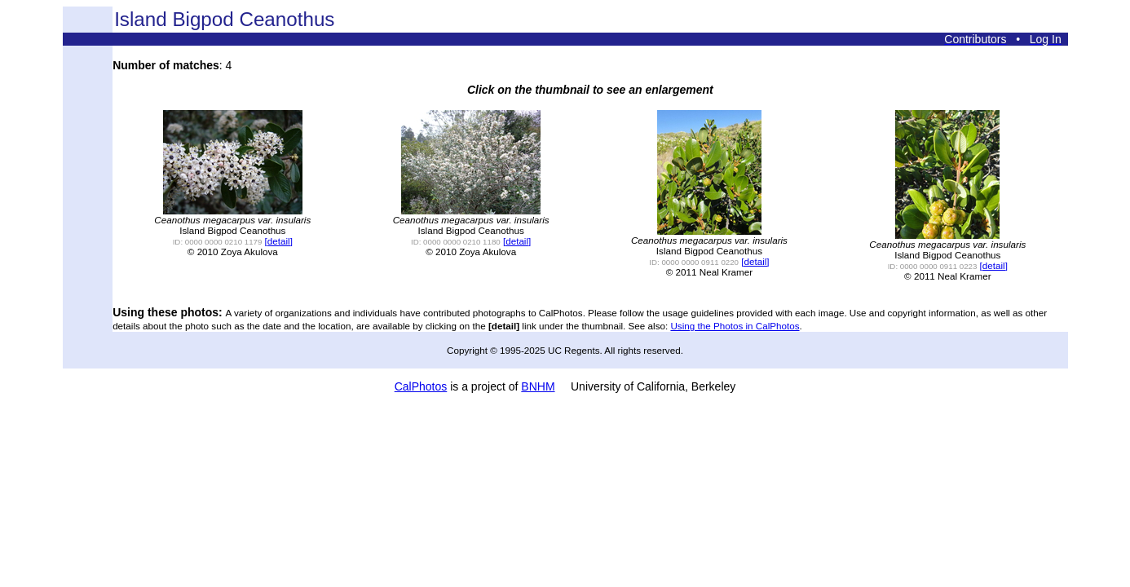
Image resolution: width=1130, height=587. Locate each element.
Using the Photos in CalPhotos (734, 325)
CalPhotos (421, 386)
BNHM (537, 386)
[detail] (279, 241)
